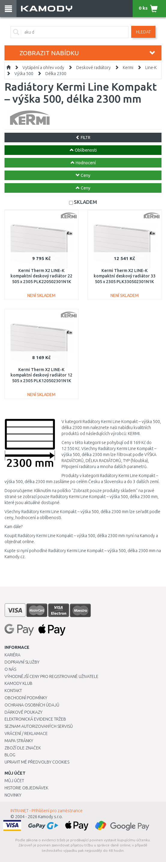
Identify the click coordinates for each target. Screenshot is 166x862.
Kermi (128, 67)
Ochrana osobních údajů (32, 705)
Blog (10, 754)
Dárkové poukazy (23, 712)
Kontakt (13, 690)
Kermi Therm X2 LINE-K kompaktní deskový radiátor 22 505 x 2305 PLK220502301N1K (41, 276)
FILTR (83, 137)
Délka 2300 (55, 73)
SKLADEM (85, 202)
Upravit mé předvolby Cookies (37, 762)
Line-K (151, 67)
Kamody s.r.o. (50, 816)
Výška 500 (23, 73)
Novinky (13, 795)
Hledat (143, 31)
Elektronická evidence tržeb (35, 719)
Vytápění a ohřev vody (43, 67)
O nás (10, 669)
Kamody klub (18, 683)
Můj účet (14, 780)
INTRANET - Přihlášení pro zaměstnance (47, 810)
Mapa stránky (19, 740)
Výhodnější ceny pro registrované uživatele (51, 676)
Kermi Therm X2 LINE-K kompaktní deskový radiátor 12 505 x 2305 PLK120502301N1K (41, 375)
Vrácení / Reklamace (26, 733)
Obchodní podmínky (26, 697)
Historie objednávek (26, 787)
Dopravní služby (22, 662)
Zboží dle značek (23, 748)
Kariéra (12, 654)
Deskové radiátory (93, 67)
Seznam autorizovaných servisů (39, 726)
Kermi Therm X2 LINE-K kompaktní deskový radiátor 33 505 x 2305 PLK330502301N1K (124, 276)
